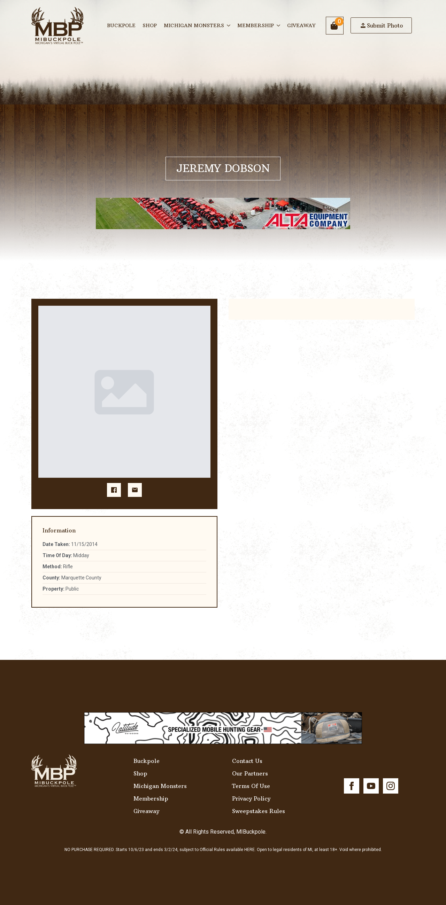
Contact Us (247, 760)
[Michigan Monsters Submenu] (229, 25)
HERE (249, 849)
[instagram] (390, 786)
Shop (150, 25)
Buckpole (121, 25)
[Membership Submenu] (279, 25)
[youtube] (371, 786)
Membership (255, 25)
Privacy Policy (251, 798)
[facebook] (351, 786)
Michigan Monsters (194, 25)
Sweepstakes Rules (258, 811)
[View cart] (335, 25)
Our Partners (250, 773)
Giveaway (301, 25)
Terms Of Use (251, 785)
